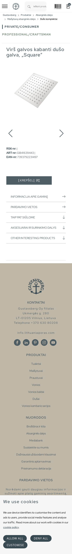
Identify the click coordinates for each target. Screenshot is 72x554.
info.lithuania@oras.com (36, 333)
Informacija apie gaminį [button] (38, 197)
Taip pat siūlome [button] (38, 217)
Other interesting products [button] (38, 238)
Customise (15, 545)
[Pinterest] (35, 342)
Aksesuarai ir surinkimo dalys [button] (38, 228)
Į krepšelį (29, 181)
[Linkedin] (26, 342)
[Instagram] (44, 342)
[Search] (29, 6)
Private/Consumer (22, 27)
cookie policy (11, 527)
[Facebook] (17, 342)
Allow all (15, 538)
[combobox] (39, 6)
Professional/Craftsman (26, 34)
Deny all (41, 538)
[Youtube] (53, 342)
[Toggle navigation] (4, 6)
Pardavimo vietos (38, 207)
